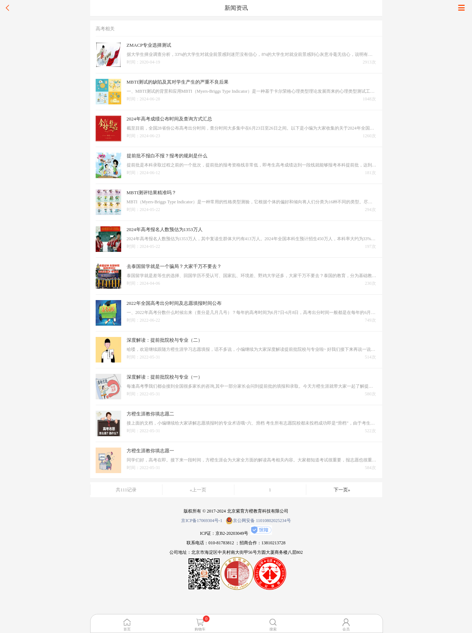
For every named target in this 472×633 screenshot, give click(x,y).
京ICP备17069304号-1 (201, 520)
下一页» (342, 489)
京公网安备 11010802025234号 (258, 520)
